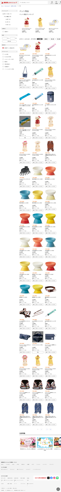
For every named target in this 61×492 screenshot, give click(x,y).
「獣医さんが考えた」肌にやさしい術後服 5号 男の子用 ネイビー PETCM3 (50, 414)
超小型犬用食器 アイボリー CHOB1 (50, 201)
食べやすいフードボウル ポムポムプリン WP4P (24, 56)
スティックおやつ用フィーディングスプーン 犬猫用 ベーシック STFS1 (24, 104)
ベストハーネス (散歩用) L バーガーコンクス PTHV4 (50, 390)
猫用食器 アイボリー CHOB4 (36, 271)
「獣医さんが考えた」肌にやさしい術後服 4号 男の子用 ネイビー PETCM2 (37, 414)
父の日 (13, 461)
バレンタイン (45, 461)
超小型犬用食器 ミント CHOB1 (37, 225)
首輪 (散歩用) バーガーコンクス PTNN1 (50, 295)
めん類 (2, 480)
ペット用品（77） (8, 16)
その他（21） (8, 24)
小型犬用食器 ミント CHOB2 (49, 248)
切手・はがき (3, 475)
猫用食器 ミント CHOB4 (23, 294)
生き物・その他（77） (7, 14)
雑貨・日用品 (10, 480)
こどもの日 (7, 461)
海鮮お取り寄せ (10, 475)
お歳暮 (28, 461)
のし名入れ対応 (7, 56)
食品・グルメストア (20, 466)
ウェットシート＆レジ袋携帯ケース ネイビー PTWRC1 (50, 342)
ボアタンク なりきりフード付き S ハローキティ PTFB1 (37, 129)
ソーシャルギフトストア (37, 466)
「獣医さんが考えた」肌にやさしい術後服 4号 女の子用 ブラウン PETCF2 (50, 154)
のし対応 (5, 54)
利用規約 (2, 487)
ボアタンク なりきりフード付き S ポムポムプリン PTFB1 (37, 366)
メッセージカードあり (8, 59)
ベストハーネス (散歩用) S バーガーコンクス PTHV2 (24, 390)
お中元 (18, 461)
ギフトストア (12, 466)
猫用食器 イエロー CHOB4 (36, 294)
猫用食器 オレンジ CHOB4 (49, 271)
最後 (50, 426)
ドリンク (22, 477)
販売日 (46, 39)
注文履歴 (56, 3)
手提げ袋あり (6, 64)
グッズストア (28, 466)
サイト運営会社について (9, 487)
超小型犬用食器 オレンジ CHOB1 (24, 225)
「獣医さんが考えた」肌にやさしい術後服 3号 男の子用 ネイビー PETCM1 (24, 414)
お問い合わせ (15, 485)
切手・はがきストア (4, 466)
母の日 (2, 461)
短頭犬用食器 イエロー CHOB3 (37, 201)
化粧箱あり (6, 66)
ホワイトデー (52, 461)
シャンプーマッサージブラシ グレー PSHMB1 (24, 179)
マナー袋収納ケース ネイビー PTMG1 (50, 104)
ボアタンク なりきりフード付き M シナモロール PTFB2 (37, 154)
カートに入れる (27, 62)
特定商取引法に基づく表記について (19, 487)
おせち (33, 461)
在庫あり (5, 31)
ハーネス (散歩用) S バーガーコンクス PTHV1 (24, 319)
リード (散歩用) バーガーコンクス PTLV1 (37, 319)
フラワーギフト (23, 480)
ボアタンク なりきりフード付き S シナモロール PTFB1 (50, 129)
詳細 (21, 62)
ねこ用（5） (8, 22)
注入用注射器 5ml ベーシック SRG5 (37, 79)
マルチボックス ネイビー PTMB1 (37, 341)
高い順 (52, 39)
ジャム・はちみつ (10, 477)
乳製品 (28, 475)
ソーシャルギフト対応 (8, 69)
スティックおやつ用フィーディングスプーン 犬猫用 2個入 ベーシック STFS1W (24, 129)
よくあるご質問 (9, 485)
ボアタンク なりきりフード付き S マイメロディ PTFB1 (24, 366)
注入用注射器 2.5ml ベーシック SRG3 (50, 319)
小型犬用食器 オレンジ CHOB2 (37, 248)
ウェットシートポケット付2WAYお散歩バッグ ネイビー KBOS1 (24, 79)
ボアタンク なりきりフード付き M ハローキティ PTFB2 (37, 56)
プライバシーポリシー (5, 489)
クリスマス (38, 461)
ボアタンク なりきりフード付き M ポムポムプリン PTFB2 (50, 366)
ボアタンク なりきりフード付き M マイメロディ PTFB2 (24, 154)
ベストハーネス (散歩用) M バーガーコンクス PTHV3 (37, 390)
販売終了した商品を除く (9, 48)
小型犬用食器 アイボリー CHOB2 (24, 248)
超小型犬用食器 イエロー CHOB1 (50, 225)
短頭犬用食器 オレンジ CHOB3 (50, 178)
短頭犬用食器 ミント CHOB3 (23, 201)
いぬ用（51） (8, 19)
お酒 (27, 477)
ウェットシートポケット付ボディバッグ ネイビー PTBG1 (25, 342)
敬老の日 (23, 461)
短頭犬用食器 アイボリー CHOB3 (37, 178)
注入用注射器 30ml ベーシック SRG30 (50, 56)
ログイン (52, 3)
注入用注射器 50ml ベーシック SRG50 (37, 104)
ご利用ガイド (3, 485)
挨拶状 (5, 61)
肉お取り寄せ (16, 475)
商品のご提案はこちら (14, 489)
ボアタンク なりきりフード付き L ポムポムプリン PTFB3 (50, 79)
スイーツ (15, 480)
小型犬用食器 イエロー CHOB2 (24, 271)
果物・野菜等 (23, 475)
